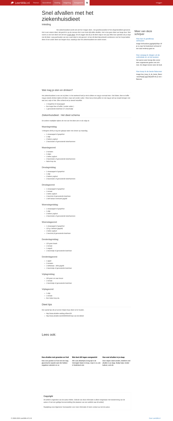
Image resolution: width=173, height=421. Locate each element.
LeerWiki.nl (20, 3)
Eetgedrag (67, 3)
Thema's (36, 3)
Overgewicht (78, 3)
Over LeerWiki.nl (154, 418)
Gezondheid (46, 3)
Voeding (57, 3)
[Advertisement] (86, 64)
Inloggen (159, 3)
